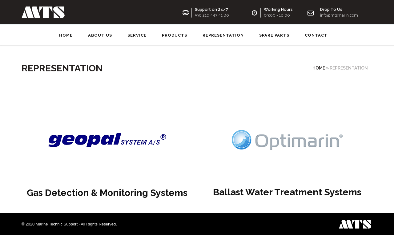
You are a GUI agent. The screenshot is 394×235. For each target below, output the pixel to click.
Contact (316, 35)
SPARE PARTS (274, 35)
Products (174, 35)
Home (66, 35)
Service (137, 35)
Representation (223, 35)
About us (100, 35)
